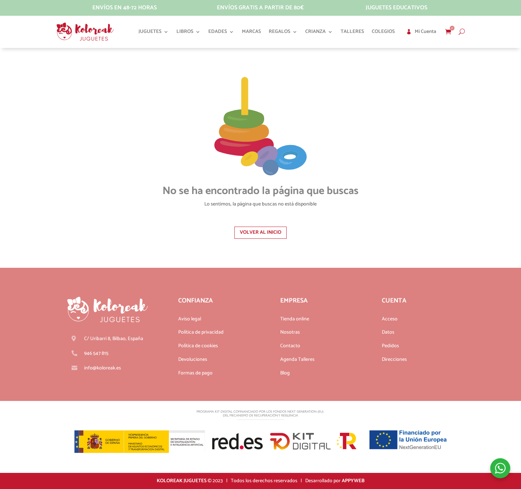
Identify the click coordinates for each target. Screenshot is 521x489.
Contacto (290, 346)
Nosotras (290, 332)
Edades (217, 32)
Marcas (251, 32)
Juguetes (149, 32)
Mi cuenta (425, 32)
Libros (184, 32)
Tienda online (294, 319)
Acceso (390, 319)
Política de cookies (198, 346)
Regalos (279, 32)
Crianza (315, 32)
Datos (388, 332)
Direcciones (394, 359)
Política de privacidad (201, 332)
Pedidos (390, 346)
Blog (285, 373)
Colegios (383, 32)
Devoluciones (192, 359)
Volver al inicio (260, 232)
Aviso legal (189, 319)
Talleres (352, 32)
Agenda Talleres (297, 359)
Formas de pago (195, 373)
